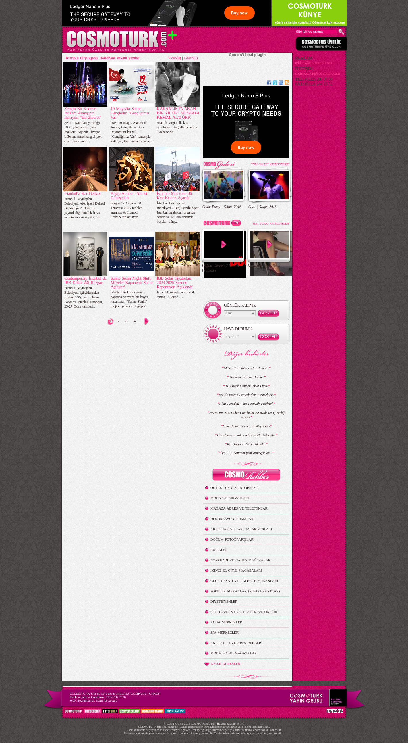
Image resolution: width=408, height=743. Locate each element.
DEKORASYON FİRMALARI (232, 519)
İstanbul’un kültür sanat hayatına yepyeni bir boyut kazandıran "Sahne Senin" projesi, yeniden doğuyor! (129, 299)
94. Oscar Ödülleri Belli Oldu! (246, 386)
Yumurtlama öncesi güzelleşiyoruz (246, 426)
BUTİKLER (218, 550)
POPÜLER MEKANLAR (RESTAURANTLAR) (245, 591)
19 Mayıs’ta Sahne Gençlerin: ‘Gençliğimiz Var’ (130, 113)
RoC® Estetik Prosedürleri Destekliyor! (246, 395)
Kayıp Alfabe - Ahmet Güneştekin (129, 195)
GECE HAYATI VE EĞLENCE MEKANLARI (244, 581)
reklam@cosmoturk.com (313, 63)
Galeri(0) (191, 58)
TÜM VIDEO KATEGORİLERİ (270, 223)
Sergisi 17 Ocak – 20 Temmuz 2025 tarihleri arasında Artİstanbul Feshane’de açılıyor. (126, 210)
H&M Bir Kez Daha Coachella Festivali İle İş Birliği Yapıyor (247, 414)
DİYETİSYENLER (223, 602)
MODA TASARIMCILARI (229, 498)
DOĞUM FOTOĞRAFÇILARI (232, 539)
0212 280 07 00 (116, 697)
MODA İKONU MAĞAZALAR (233, 653)
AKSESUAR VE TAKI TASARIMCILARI (241, 529)
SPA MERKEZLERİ (224, 633)
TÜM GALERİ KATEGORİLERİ (270, 164)
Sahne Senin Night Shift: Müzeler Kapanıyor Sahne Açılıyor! (132, 282)
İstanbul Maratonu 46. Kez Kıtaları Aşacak (175, 195)
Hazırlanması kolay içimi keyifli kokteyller (246, 435)
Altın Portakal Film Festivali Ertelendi (246, 404)
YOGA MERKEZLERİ (226, 622)
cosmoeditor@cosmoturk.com (317, 73)
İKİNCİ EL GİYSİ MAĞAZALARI (236, 571)
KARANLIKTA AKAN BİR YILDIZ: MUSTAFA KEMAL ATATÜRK (178, 113)
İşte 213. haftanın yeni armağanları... (246, 453)
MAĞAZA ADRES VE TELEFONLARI (239, 508)
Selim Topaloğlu (106, 700)
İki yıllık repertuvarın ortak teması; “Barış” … (176, 294)
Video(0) (174, 58)
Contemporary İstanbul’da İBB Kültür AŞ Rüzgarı (85, 280)
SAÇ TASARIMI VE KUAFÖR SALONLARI (243, 612)
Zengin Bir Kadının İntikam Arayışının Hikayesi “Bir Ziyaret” (82, 113)
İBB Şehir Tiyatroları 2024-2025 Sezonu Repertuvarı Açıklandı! (175, 282)
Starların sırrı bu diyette (246, 377)
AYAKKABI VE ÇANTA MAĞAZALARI (240, 560)
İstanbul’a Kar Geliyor (82, 193)
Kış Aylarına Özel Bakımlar (246, 444)
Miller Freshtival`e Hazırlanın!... (246, 368)
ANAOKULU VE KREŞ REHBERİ (236, 643)
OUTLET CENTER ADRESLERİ (234, 488)
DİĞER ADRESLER (221, 664)
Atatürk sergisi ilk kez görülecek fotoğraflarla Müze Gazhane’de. (177, 127)
